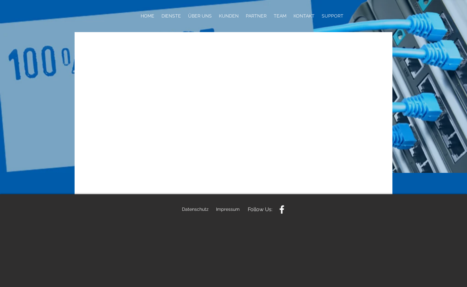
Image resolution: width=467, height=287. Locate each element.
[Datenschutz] (195, 209)
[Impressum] (228, 209)
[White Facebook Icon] (281, 209)
